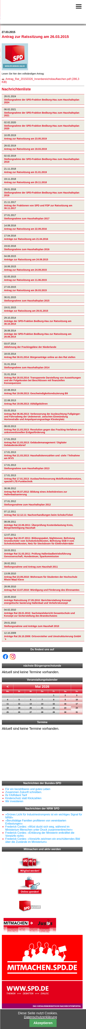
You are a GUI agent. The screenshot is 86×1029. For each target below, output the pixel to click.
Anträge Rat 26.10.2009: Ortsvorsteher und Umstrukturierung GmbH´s (42, 637)
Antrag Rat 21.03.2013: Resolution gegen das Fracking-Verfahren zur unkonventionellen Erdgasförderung (43, 431)
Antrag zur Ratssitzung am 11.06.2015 (25, 280)
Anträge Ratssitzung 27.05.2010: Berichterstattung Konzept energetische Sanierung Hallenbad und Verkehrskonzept (37, 601)
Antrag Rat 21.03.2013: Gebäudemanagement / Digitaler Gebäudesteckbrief (35, 444)
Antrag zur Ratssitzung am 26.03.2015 (25, 290)
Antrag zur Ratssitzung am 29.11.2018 (25, 182)
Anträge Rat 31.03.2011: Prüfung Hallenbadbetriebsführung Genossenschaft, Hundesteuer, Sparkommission (37, 555)
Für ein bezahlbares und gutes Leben (27, 789)
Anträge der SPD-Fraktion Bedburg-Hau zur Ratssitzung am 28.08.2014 (37, 335)
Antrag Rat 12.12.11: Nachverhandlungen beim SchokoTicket (38, 515)
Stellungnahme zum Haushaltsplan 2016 (26, 249)
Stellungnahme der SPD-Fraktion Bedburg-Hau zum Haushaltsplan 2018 (41, 194)
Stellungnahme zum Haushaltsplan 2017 (26, 218)
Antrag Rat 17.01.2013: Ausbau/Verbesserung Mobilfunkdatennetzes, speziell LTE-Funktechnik (43, 480)
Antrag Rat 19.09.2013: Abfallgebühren (26, 403)
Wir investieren (14, 801)
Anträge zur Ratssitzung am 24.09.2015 (26, 259)
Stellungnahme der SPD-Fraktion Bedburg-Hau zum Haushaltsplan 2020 (41, 127)
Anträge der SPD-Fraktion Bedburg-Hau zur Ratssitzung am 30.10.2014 (37, 322)
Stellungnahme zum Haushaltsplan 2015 (26, 300)
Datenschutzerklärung (40, 1017)
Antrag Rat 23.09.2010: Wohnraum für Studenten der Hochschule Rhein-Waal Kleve (40, 578)
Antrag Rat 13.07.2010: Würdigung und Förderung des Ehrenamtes (41, 590)
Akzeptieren (43, 1023)
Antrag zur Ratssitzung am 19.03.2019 (25, 149)
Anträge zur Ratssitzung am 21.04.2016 (26, 239)
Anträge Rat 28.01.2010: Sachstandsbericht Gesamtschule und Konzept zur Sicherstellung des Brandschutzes (39, 614)
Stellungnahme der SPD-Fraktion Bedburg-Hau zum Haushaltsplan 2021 (41, 114)
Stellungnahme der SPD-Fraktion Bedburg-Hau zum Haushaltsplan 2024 (41, 101)
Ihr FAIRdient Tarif (16, 795)
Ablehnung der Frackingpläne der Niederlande (30, 347)
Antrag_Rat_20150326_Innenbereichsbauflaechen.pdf (40, 80)
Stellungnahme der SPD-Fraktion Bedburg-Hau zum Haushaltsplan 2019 (41, 160)
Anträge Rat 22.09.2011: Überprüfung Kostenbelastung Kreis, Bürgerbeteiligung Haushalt (38, 526)
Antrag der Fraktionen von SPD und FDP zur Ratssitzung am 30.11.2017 (38, 207)
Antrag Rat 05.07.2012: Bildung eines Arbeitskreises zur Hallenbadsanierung (35, 493)
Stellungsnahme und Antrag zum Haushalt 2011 (31, 566)
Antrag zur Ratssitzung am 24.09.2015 (25, 269)
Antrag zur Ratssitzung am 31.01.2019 (25, 172)
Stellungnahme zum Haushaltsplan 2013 (26, 468)
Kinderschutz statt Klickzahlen (23, 798)
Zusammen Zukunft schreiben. (23, 792)
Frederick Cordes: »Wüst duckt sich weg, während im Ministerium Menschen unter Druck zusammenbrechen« (39, 828)
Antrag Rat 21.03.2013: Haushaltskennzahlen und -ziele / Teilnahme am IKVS (42, 457)
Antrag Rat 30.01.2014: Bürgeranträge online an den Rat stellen (39, 357)
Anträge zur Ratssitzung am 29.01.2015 (26, 310)
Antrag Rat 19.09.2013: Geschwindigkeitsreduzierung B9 (36, 393)
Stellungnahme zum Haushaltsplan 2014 (26, 367)
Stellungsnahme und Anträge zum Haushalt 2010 (31, 626)
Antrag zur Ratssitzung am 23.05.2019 (25, 138)
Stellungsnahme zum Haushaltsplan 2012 (27, 504)
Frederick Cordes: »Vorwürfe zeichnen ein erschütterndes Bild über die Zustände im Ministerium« (42, 840)
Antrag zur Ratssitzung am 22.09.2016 (25, 229)
